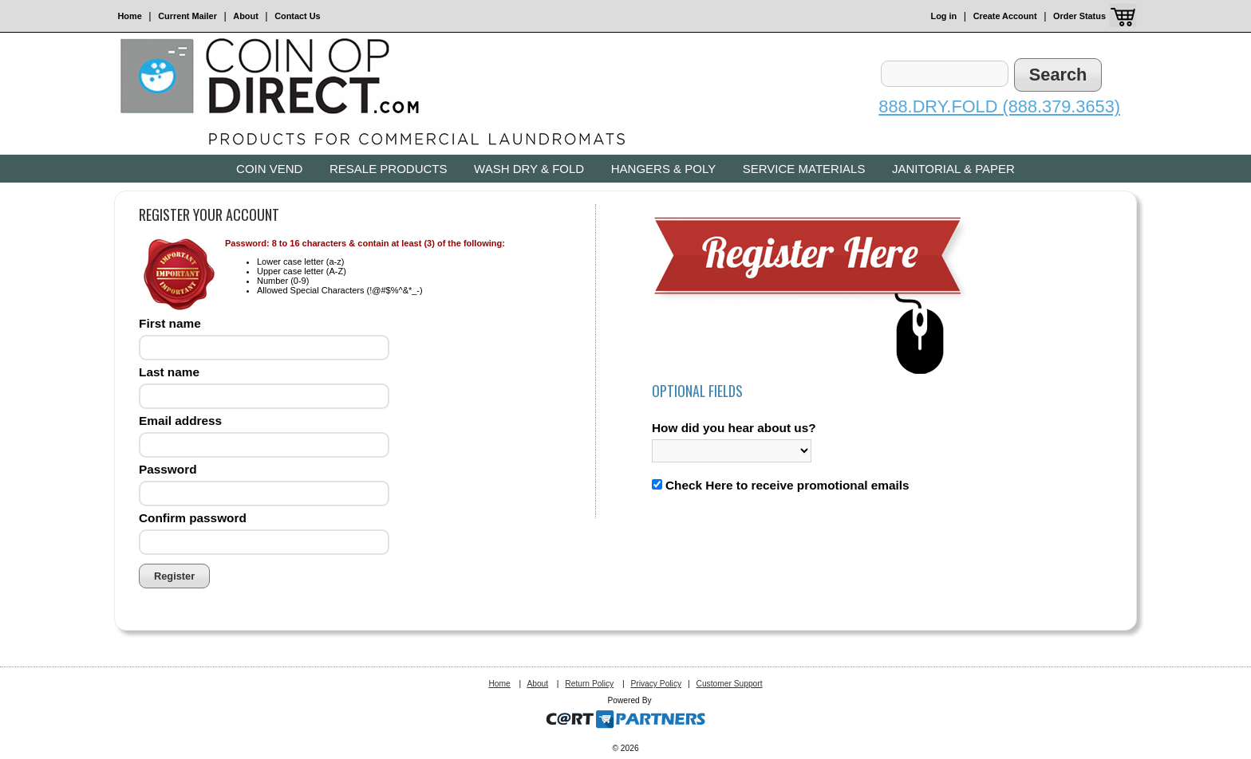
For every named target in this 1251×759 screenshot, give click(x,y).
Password (168, 469)
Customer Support (729, 683)
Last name (169, 372)
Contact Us (297, 16)
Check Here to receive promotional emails (787, 485)
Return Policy (589, 683)
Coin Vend (269, 168)
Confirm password (193, 518)
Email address (180, 420)
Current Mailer (187, 16)
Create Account (1005, 16)
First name (170, 323)
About (245, 16)
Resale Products (389, 168)
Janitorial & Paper (953, 168)
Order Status (1079, 16)
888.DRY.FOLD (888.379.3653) (999, 106)
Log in (944, 16)
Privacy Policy (655, 683)
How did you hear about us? (734, 428)
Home (130, 16)
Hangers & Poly (663, 168)
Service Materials (804, 168)
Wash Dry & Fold (529, 168)
